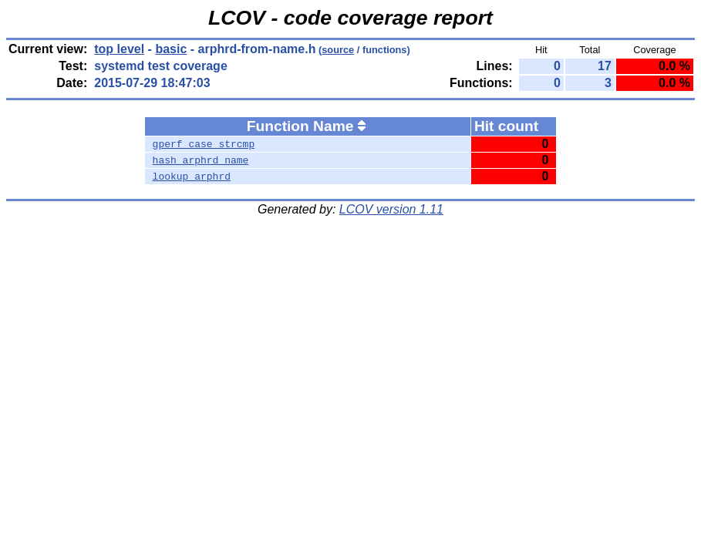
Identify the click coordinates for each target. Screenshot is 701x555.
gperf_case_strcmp (204, 144)
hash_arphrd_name (201, 160)
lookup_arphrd (192, 176)
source (338, 50)
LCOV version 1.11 (391, 209)
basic (171, 49)
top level (119, 49)
